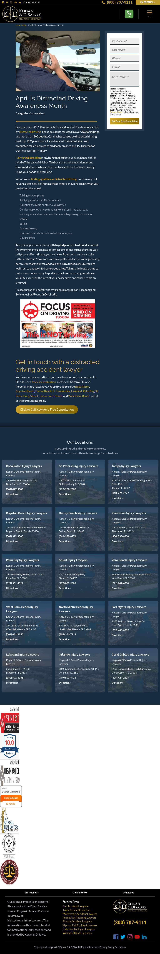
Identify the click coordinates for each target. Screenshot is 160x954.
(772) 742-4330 (120, 583)
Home (18, 25)
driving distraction (29, 157)
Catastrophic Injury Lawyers (79, 929)
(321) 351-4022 (14, 583)
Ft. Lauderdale (61, 391)
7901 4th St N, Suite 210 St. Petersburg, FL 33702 (72, 482)
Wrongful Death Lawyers (77, 933)
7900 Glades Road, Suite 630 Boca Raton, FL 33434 (21, 482)
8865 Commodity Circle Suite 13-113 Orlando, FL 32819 (79, 670)
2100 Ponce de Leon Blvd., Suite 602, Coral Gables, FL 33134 (131, 670)
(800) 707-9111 (117, 2)
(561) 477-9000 (14, 489)
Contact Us (128, 892)
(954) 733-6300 (120, 536)
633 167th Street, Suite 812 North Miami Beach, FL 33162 (75, 627)
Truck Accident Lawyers (76, 910)
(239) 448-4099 (120, 629)
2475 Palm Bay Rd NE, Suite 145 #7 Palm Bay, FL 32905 (25, 576)
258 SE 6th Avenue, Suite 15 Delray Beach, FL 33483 (74, 529)
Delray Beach (43, 391)
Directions (12, 494)
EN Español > (147, 2)
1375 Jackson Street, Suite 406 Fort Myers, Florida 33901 (128, 623)
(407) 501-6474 (67, 677)
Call (129, 14)
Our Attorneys (32, 892)
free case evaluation (44, 382)
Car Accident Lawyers (75, 906)
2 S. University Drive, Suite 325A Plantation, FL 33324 (129, 529)
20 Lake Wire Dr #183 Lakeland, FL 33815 (18, 670)
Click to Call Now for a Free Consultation (47, 409)
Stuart (34, 396)
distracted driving (30, 131)
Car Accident (37, 113)
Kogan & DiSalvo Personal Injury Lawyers (23, 473)
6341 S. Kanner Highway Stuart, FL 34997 (72, 576)
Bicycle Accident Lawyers (77, 921)
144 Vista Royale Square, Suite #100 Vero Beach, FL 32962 (131, 576)
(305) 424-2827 (120, 677)
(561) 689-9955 (14, 634)
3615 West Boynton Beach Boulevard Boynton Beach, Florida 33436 (26, 529)
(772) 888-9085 (67, 583)
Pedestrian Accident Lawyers (79, 917)
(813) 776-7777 (120, 492)
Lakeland (76, 391)
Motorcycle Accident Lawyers (80, 914)
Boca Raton (82, 386)
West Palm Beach (79, 396)
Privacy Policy (116, 112)
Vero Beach (55, 396)
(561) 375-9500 (14, 536)
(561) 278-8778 (67, 536)
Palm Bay (88, 391)
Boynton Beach (25, 391)
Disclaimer (120, 947)
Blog (24, 25)
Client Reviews (79, 892)
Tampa (43, 396)
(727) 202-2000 (67, 489)
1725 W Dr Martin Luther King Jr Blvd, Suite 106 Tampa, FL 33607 (132, 484)
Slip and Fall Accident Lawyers (80, 925)
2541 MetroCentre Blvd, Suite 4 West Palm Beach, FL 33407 (23, 627)
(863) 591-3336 (14, 677)
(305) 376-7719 (67, 634)
